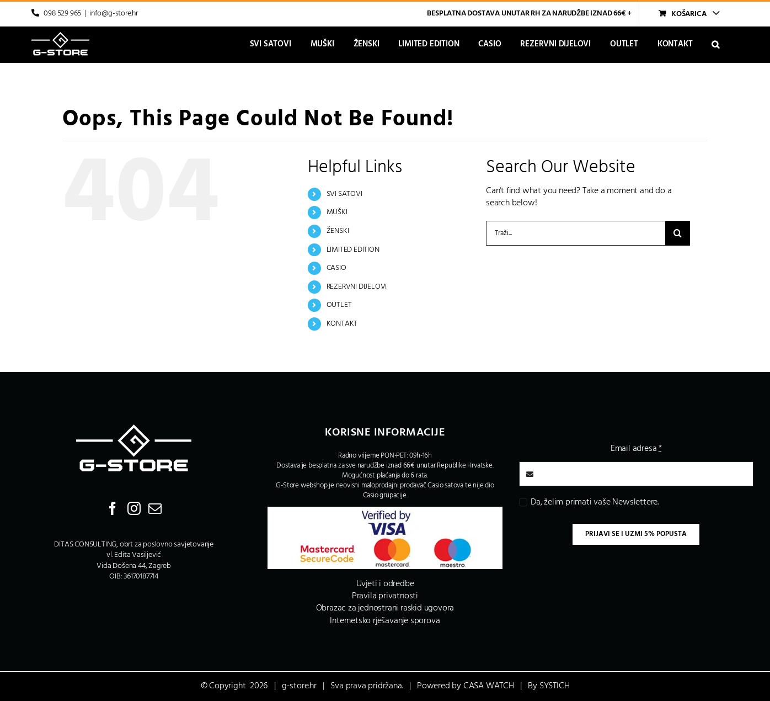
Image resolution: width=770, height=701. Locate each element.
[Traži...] (575, 233)
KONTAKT (342, 323)
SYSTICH (554, 686)
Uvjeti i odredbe (385, 584)
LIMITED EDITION (353, 249)
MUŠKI (337, 212)
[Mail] (155, 508)
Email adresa (636, 449)
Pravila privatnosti (385, 596)
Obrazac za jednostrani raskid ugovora (385, 608)
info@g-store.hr (113, 13)
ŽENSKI (338, 231)
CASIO (336, 268)
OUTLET (339, 305)
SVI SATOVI (344, 194)
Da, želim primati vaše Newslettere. (595, 502)
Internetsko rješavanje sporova (385, 621)
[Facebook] (112, 508)
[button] (715, 44)
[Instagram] (134, 508)
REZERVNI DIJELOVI (357, 286)
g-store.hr (299, 686)
